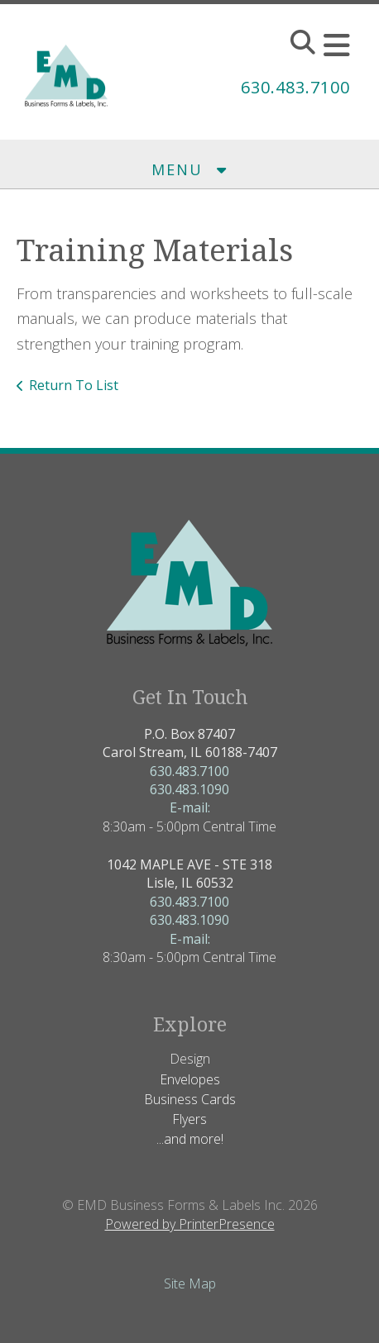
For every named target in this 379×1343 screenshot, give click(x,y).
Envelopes (190, 1079)
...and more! (189, 1139)
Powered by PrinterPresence (190, 1224)
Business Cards (190, 1099)
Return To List (73, 385)
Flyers (189, 1119)
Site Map (190, 1283)
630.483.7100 (295, 87)
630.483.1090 (189, 789)
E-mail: (190, 807)
